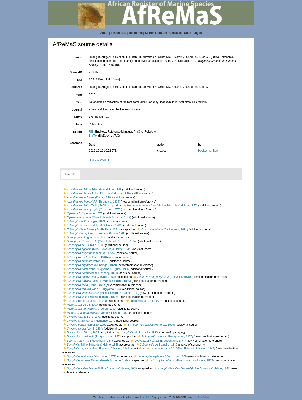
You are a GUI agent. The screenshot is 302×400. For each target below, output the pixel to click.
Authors (76, 87)
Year (79, 94)
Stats (187, 33)
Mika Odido (203, 397)
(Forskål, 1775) (88, 253)
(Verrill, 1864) (82, 328)
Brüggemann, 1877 (82, 213)
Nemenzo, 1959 (84, 324)
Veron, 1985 (85, 261)
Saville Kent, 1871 (81, 316)
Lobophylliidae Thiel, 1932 (143, 300)
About (104, 33)
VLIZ (147, 397)
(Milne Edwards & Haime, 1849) (96, 217)
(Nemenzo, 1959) (149, 324)
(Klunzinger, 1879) (89, 265)
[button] (64, 189)
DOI (79, 79)
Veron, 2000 (80, 304)
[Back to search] (99, 159)
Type (79, 124)
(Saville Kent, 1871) (91, 229)
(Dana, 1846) (87, 197)
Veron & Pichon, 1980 (93, 233)
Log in (197, 33)
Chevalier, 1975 (89, 277)
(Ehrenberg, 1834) (91, 201)
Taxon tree (136, 33)
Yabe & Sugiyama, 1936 (92, 289)
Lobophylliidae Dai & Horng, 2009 (85, 300)
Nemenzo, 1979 (88, 320)
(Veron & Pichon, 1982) (95, 312)
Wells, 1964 (80, 332)
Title (79, 102)
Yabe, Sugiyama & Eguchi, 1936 (95, 269)
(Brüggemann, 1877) (90, 296)
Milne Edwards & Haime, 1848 (91, 189)
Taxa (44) (70, 174)
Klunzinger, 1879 (83, 221)
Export (77, 131)
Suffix (78, 117)
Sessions (76, 143)
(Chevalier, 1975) (91, 209)
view (116, 79)
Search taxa (118, 33)
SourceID (76, 72)
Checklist (175, 33)
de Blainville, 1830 (83, 245)
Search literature (156, 33)
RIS (91, 131)
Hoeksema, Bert (208, 150)
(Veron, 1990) (89, 308)
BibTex (93, 135)
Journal (77, 109)
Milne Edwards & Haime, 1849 (96, 193)
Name (78, 57)
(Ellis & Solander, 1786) (92, 225)
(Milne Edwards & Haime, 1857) (159, 205)
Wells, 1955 (84, 205)
